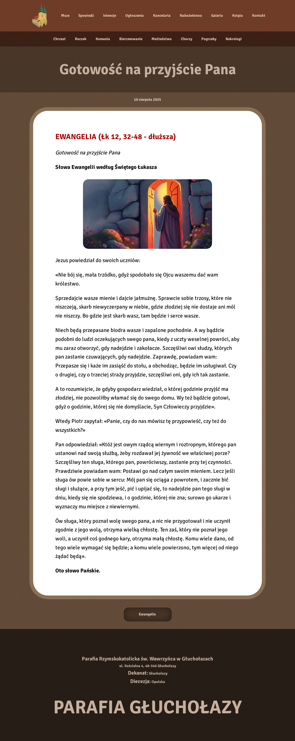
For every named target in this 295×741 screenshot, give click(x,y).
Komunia (103, 39)
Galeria (217, 15)
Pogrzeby (208, 39)
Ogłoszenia (134, 15)
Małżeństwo (162, 39)
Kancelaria (162, 15)
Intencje (109, 15)
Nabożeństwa (191, 15)
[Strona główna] (40, 15)
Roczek (80, 39)
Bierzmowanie (130, 39)
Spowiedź (86, 15)
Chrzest (59, 39)
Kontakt (258, 15)
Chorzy (186, 39)
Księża (237, 15)
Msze (65, 15)
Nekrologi (234, 39)
